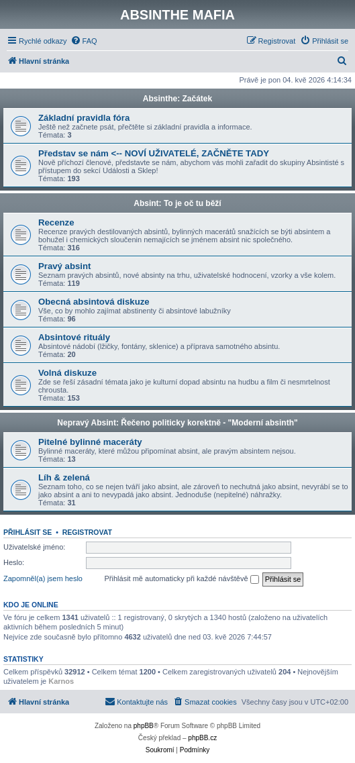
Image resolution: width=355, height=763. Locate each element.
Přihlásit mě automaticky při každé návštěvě (182, 579)
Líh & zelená (64, 477)
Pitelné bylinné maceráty (90, 442)
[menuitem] (83, 41)
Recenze (56, 222)
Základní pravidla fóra (84, 118)
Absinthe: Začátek (177, 98)
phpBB (144, 725)
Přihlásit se (27, 532)
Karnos (61, 681)
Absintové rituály (74, 337)
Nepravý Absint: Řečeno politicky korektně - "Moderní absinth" (177, 422)
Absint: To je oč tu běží (177, 203)
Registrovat (87, 532)
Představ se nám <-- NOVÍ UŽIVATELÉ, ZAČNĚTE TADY (153, 153)
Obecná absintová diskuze (94, 302)
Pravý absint (64, 266)
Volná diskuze (67, 373)
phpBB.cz (202, 738)
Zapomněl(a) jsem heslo (43, 578)
